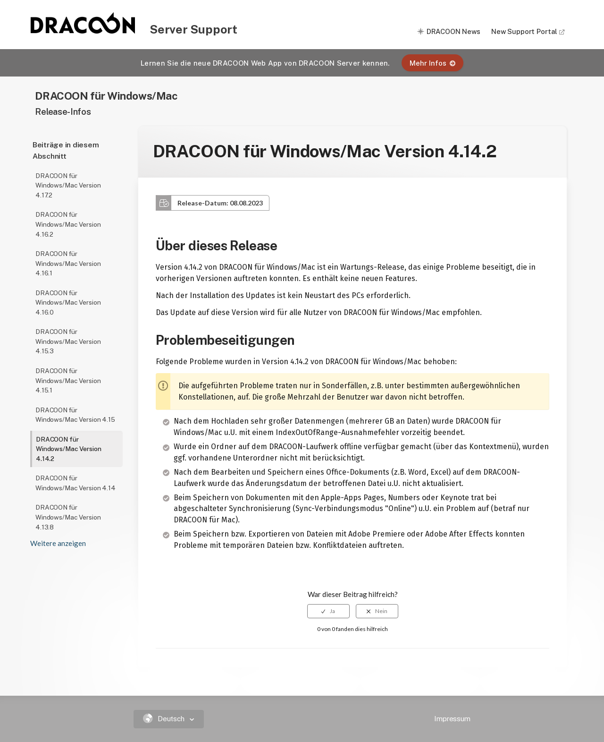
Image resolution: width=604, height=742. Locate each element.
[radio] (328, 611)
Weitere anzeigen (58, 543)
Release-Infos (63, 112)
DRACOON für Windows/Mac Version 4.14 (75, 483)
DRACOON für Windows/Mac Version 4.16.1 (68, 263)
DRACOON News (453, 31)
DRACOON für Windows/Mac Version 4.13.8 (68, 516)
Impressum (452, 719)
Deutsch (164, 718)
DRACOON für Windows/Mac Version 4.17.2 (68, 185)
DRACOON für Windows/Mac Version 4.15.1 (68, 380)
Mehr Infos (432, 63)
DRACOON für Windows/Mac (106, 95)
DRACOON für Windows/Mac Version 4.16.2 (68, 224)
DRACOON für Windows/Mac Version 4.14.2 (68, 448)
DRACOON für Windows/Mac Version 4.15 (75, 415)
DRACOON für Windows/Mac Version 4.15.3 (68, 341)
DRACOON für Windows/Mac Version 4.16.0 (68, 302)
